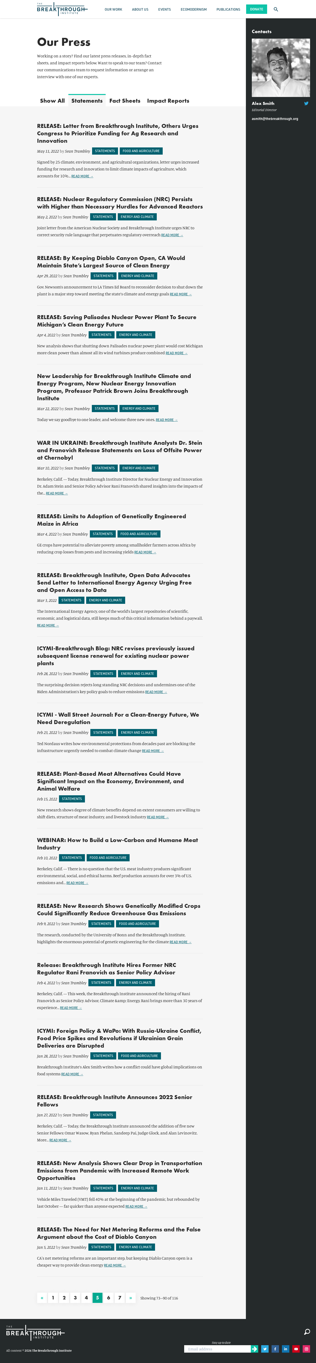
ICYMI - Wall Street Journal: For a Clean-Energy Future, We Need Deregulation (118, 718)
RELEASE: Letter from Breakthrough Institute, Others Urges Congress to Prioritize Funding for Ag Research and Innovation (117, 133)
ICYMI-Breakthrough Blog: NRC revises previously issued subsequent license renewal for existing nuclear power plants (116, 655)
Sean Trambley (77, 151)
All (52, 100)
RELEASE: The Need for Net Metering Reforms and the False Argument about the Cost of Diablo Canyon (119, 1233)
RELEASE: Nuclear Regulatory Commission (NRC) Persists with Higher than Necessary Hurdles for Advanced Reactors (120, 202)
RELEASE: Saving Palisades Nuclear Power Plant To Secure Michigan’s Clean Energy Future (117, 320)
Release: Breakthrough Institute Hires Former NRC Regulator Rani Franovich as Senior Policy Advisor (106, 968)
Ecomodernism (194, 9)
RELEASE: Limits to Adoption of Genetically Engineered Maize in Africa (111, 519)
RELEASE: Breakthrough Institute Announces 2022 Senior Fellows (114, 1100)
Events (164, 9)
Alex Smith (263, 103)
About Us (140, 9)
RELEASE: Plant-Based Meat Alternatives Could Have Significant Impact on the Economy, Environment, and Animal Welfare (110, 781)
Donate (256, 9)
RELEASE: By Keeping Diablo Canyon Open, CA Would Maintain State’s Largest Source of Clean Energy (111, 261)
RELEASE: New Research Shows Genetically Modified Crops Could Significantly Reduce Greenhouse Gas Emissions (118, 909)
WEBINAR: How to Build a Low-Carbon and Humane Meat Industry (117, 843)
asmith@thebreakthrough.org (275, 119)
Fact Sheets (124, 100)
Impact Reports (168, 100)
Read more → (82, 176)
